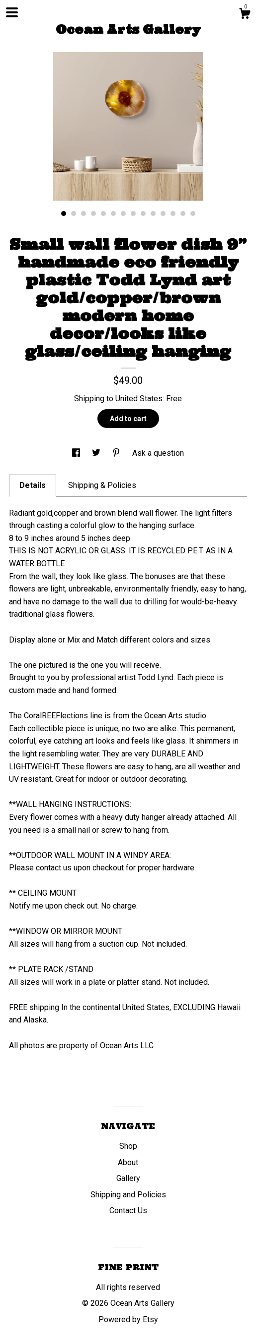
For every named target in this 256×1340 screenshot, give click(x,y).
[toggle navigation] (12, 12)
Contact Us (128, 1210)
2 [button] (73, 213)
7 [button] (123, 213)
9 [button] (143, 213)
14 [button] (192, 213)
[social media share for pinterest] (117, 453)
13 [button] (182, 213)
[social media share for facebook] (77, 453)
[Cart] (244, 14)
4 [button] (93, 213)
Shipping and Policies (128, 1194)
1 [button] (63, 213)
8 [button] (133, 213)
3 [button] (83, 213)
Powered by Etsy (128, 1319)
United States (139, 398)
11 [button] (163, 213)
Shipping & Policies (102, 485)
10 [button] (153, 213)
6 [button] (113, 213)
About (128, 1162)
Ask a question (158, 453)
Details (32, 485)
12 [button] (173, 213)
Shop (128, 1146)
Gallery (128, 1178)
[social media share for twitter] (97, 453)
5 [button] (103, 213)
